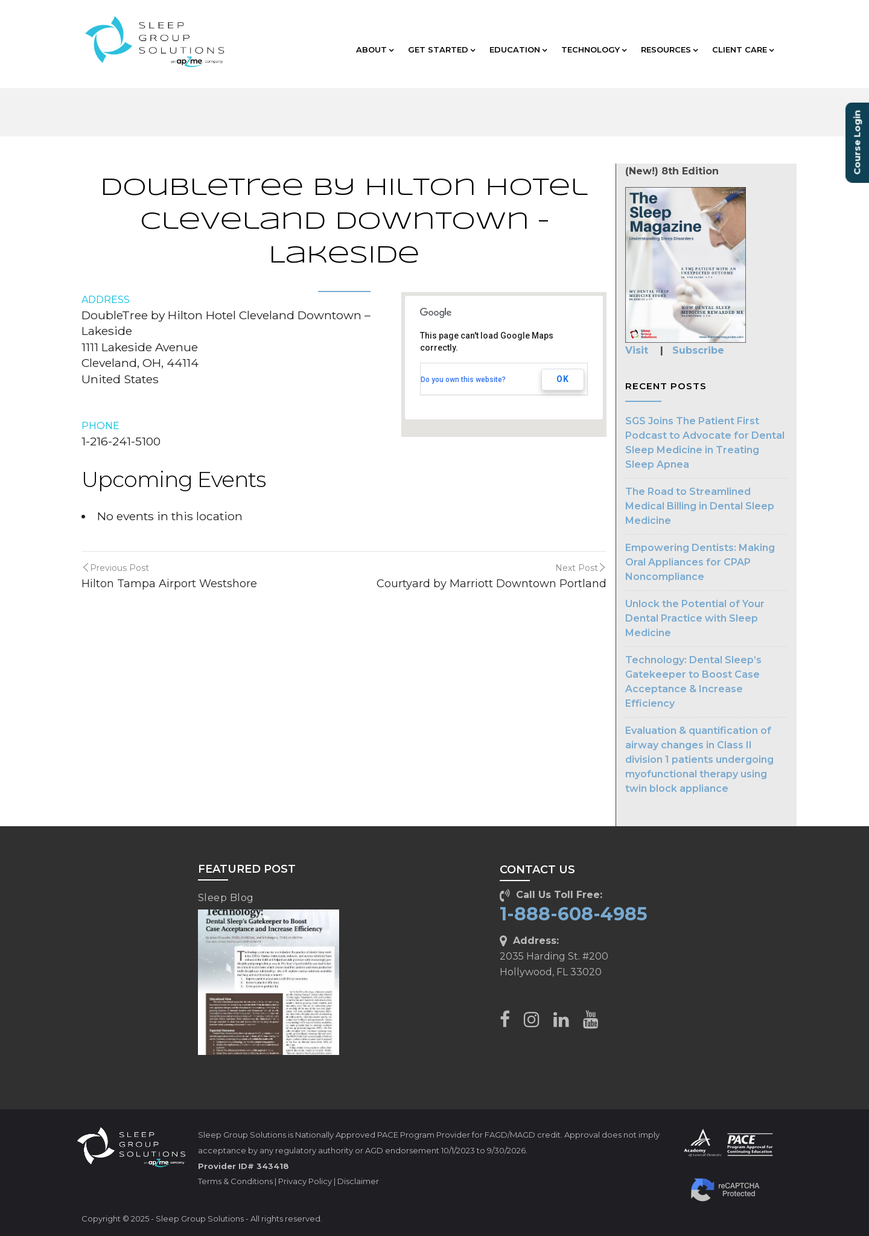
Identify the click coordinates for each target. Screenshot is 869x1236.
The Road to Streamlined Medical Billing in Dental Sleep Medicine (699, 506)
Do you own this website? (463, 379)
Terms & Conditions (235, 1181)
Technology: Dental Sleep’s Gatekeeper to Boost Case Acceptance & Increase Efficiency (693, 681)
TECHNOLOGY (593, 49)
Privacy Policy (305, 1181)
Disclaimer (358, 1181)
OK (562, 379)
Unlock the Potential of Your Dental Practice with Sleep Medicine (695, 618)
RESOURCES (669, 49)
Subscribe (698, 350)
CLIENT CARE (743, 49)
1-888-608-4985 (574, 914)
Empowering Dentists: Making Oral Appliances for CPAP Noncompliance (700, 562)
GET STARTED (441, 49)
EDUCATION (518, 49)
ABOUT (374, 49)
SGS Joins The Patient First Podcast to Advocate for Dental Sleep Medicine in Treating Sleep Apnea (705, 442)
